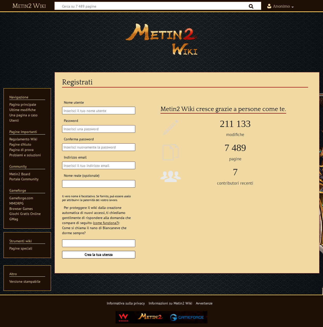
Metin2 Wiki (29, 6)
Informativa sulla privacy (126, 303)
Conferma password (79, 139)
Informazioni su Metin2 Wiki (170, 303)
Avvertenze (204, 303)
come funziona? (106, 222)
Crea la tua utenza (99, 254)
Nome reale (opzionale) (81, 175)
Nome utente (74, 102)
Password (71, 120)
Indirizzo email (75, 157)
